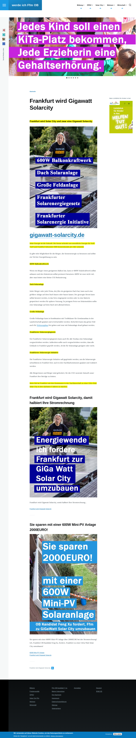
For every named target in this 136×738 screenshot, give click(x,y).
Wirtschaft (33, 705)
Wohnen (32, 702)
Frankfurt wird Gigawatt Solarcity (40, 509)
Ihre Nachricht (56, 695)
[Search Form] (130, 12)
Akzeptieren (108, 734)
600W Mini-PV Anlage (37, 653)
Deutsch (99, 688)
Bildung (32, 688)
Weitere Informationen (57, 736)
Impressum (55, 698)
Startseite (33, 91)
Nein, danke (117, 734)
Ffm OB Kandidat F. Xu (59, 688)
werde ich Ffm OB (25, 12)
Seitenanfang (56, 708)
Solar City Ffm (34, 698)
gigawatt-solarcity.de (57, 235)
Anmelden (77, 688)
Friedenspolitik (34, 691)
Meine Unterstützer (58, 691)
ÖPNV (32, 695)
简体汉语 (99, 691)
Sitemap (54, 705)
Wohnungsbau (42, 325)
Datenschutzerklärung (59, 702)
